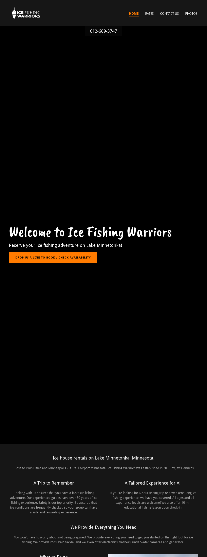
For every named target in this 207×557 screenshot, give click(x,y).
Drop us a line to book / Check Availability (53, 257)
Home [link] (134, 14)
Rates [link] (149, 14)
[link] (26, 13)
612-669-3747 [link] (103, 31)
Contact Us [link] (169, 14)
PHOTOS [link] (191, 14)
